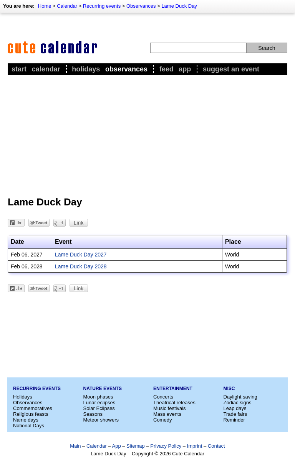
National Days (28, 425)
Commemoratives (32, 408)
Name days (25, 420)
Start (19, 69)
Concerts (163, 397)
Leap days (235, 408)
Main (75, 446)
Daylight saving (240, 397)
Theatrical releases (174, 402)
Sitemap (135, 446)
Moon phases (98, 397)
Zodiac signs (238, 402)
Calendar (67, 6)
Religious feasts (30, 414)
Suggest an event (231, 69)
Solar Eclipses (99, 408)
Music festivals (169, 408)
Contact (216, 446)
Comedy (162, 420)
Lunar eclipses (99, 402)
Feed (166, 69)
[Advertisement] (147, 135)
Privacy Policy (165, 446)
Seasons (93, 414)
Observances (141, 6)
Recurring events (102, 6)
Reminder (234, 420)
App (185, 69)
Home (44, 6)
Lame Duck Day (179, 6)
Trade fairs (235, 414)
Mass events (167, 414)
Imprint (194, 446)
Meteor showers (101, 420)
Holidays (86, 69)
